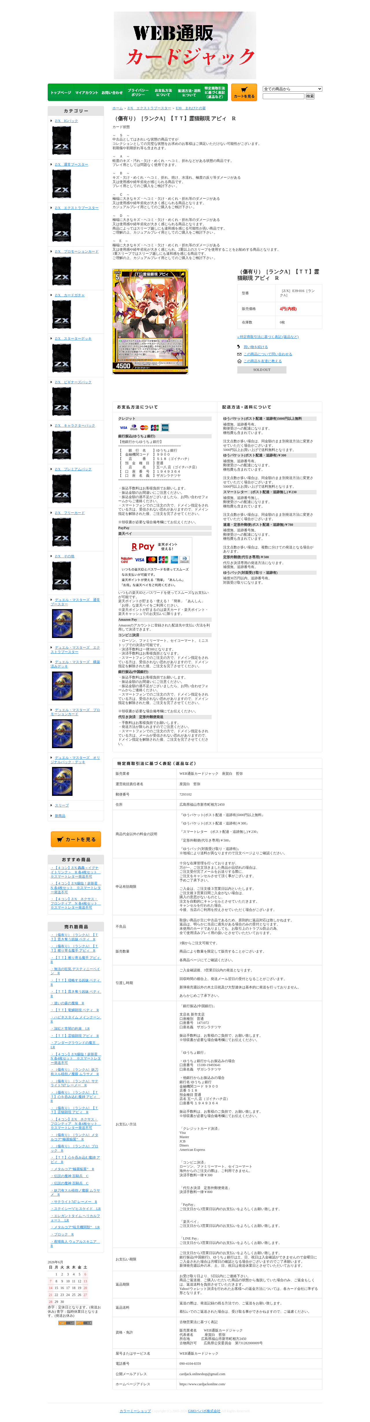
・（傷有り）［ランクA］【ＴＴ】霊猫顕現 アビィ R (74, 1110)
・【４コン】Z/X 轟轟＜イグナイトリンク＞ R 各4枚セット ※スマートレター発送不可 (76, 872)
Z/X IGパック (76, 137)
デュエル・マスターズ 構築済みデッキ (76, 681)
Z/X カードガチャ (76, 312)
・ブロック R (62, 1234)
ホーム (117, 108)
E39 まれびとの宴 (191, 108)
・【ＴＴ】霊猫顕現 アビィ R (75, 1036)
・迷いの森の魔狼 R (67, 1003)
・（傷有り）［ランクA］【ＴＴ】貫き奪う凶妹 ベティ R (74, 937)
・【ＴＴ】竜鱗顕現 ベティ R (75, 1010)
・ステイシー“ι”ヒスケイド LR (76, 1209)
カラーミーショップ (135, 1411)
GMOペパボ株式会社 (204, 1411)
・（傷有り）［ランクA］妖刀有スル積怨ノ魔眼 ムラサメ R (75, 1072)
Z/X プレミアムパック (76, 486)
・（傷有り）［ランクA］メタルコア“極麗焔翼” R (74, 1137)
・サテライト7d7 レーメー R (74, 1202)
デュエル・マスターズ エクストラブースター (75, 650)
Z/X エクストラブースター (76, 224)
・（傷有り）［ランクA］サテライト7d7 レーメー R (74, 1083)
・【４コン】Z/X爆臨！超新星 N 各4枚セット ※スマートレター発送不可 (76, 887)
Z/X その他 (76, 573)
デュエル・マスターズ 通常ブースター (76, 618)
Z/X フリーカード (76, 529)
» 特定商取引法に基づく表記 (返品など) (268, 337)
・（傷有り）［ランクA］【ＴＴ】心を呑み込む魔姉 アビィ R (75, 1096)
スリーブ (62, 805)
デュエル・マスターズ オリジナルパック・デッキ (76, 776)
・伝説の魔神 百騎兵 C (69, 1176)
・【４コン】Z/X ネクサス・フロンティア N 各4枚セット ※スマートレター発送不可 (76, 903)
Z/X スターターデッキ (76, 355)
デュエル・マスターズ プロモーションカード (76, 729)
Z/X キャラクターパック (76, 442)
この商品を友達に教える (263, 361)
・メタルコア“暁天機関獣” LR (75, 1227)
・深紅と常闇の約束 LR (70, 1029)
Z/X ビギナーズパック (76, 399)
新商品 (60, 816)
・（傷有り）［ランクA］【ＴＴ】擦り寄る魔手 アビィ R (74, 948)
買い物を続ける (256, 347)
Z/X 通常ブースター (76, 181)
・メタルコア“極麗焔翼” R (72, 1169)
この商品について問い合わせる (268, 354)
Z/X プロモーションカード (76, 268)
